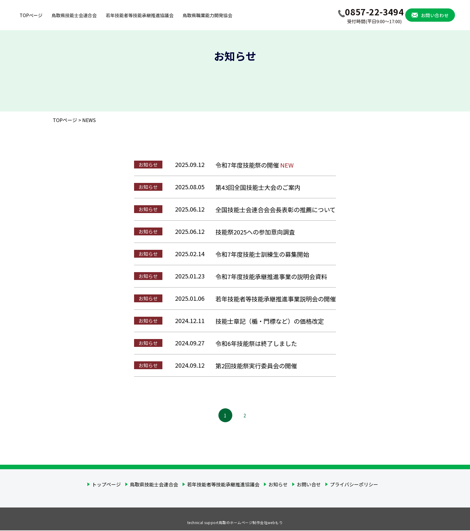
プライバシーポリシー (354, 485)
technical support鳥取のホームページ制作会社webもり (235, 523)
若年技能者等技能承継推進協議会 (223, 485)
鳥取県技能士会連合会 (154, 485)
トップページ (106, 485)
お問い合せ (309, 485)
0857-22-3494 (374, 15)
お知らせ (278, 485)
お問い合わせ (435, 15)
